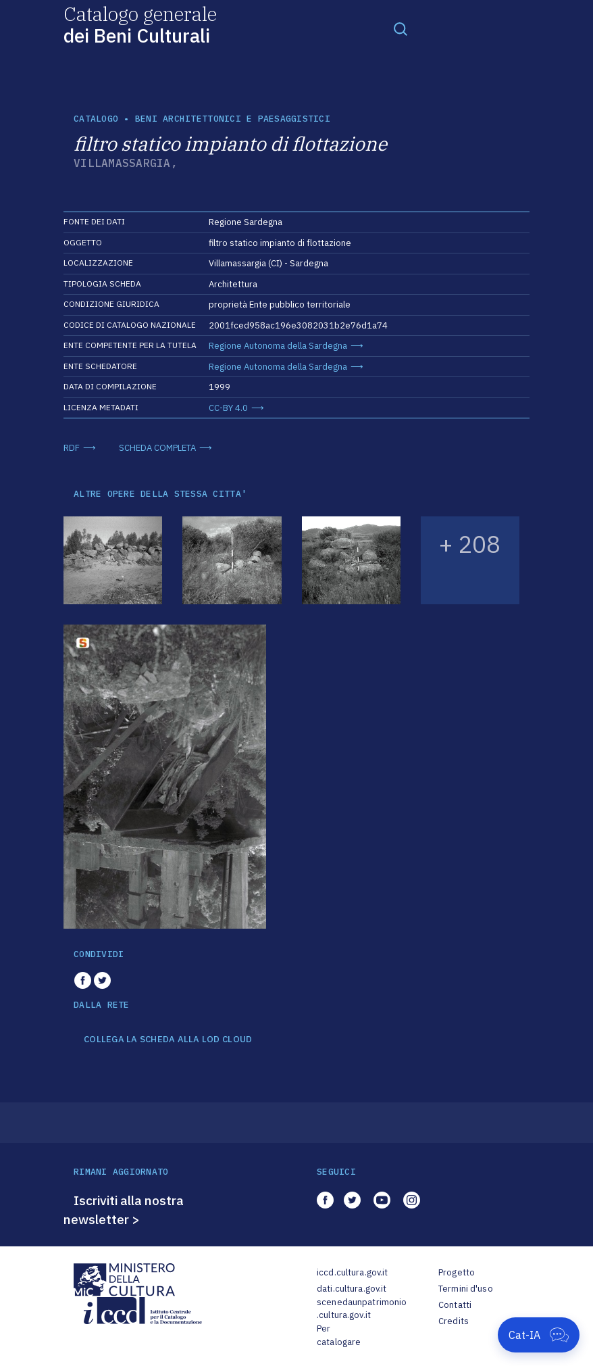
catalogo (96, 118)
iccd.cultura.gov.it (352, 1272)
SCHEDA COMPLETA (157, 448)
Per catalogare (339, 1335)
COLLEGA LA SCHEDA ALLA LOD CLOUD (168, 1039)
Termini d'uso (465, 1288)
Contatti (454, 1305)
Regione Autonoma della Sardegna (278, 345)
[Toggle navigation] (400, 28)
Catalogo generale (140, 24)
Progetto (456, 1272)
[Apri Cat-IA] (538, 1334)
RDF (71, 448)
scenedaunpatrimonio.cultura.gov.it (362, 1308)
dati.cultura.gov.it (351, 1288)
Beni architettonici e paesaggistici (232, 118)
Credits (453, 1321)
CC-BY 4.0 (228, 408)
